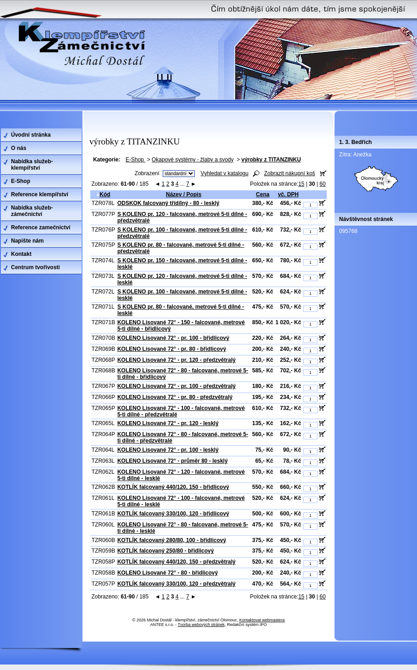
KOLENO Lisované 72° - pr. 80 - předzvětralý (175, 397)
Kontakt (21, 254)
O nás (18, 148)
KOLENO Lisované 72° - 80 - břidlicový (167, 573)
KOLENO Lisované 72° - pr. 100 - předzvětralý (176, 386)
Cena (262, 194)
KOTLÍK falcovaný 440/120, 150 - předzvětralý (176, 562)
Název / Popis (183, 194)
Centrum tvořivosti (35, 267)
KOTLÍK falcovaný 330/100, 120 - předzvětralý (176, 584)
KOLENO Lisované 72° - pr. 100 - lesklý (168, 450)
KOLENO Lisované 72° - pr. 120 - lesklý (168, 423)
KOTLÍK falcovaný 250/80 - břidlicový (165, 551)
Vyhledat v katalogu (224, 173)
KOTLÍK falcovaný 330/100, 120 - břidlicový (173, 513)
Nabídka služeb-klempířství (32, 164)
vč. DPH (288, 194)
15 (301, 184)
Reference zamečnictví (40, 227)
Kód (103, 194)
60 (322, 184)
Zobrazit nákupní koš (289, 173)
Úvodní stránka (31, 135)
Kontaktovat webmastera (262, 620)
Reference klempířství (39, 194)
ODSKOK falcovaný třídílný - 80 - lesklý (168, 203)
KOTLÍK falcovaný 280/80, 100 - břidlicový (171, 540)
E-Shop (135, 159)
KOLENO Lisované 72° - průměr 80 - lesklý (172, 461)
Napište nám (27, 241)
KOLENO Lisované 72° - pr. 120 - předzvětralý (176, 360)
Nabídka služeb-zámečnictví (32, 211)
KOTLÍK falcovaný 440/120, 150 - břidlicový (173, 487)
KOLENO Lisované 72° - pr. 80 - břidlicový (171, 349)
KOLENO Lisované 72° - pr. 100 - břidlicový (173, 338)
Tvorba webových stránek (201, 624)
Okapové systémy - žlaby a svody (193, 159)
